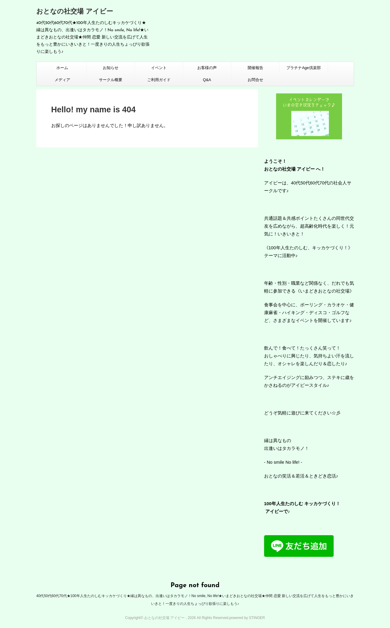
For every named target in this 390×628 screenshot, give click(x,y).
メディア (62, 79)
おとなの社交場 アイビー (74, 11)
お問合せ (255, 79)
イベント (159, 67)
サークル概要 (110, 79)
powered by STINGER (247, 618)
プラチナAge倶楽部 (303, 67)
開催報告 (255, 67)
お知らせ (110, 67)
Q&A (207, 79)
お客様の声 (207, 67)
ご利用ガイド (159, 79)
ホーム (62, 67)
